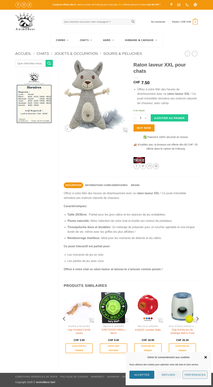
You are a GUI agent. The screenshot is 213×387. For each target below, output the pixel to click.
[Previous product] (194, 53)
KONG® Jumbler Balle (148, 329)
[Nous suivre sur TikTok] (29, 4)
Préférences (195, 374)
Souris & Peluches (122, 53)
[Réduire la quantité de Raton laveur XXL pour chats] (136, 117)
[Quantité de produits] (141, 117)
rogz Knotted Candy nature (79, 331)
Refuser (168, 374)
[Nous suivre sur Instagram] (23, 4)
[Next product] (187, 53)
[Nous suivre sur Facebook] (18, 4)
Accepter (141, 374)
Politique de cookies (74, 377)
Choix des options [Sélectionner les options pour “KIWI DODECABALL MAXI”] (113, 348)
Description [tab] (74, 185)
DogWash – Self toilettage (125, 377)
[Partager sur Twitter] (143, 166)
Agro (108, 40)
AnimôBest (98, 377)
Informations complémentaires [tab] (106, 185)
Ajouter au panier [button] (79, 348)
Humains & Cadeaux (141, 40)
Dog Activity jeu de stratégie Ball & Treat (182, 331)
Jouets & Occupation (76, 53)
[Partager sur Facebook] (137, 166)
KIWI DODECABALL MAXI (113, 331)
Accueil (23, 53)
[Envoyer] (133, 22)
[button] (205, 357)
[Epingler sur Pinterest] (156, 166)
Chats (86, 40)
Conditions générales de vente (36, 377)
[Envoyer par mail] (150, 166)
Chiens (62, 40)
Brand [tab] (135, 185)
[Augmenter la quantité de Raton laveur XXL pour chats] (146, 117)
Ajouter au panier (169, 118)
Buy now (144, 127)
